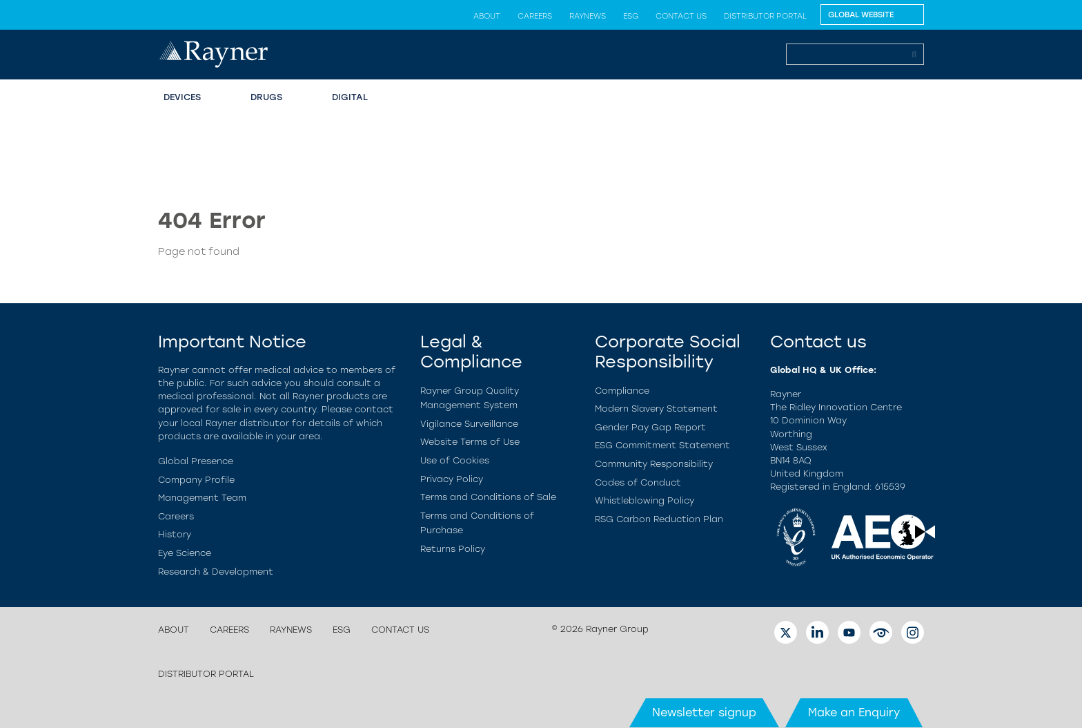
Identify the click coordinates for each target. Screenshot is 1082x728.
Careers (535, 16)
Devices (182, 97)
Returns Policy (452, 549)
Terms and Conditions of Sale (488, 497)
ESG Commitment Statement (662, 445)
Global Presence (195, 461)
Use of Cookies (454, 460)
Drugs (266, 97)
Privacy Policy (451, 479)
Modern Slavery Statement (656, 408)
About (486, 16)
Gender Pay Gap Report (650, 427)
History (174, 534)
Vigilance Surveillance (469, 424)
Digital (350, 97)
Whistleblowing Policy (644, 500)
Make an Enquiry (854, 712)
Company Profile (196, 480)
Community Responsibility (654, 464)
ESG (630, 16)
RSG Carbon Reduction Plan (659, 519)
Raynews (587, 16)
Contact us (681, 16)
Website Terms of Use (470, 442)
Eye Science (184, 553)
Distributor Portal (765, 16)
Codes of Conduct (638, 482)
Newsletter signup (704, 712)
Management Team (202, 497)
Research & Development (215, 571)
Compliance (622, 390)
